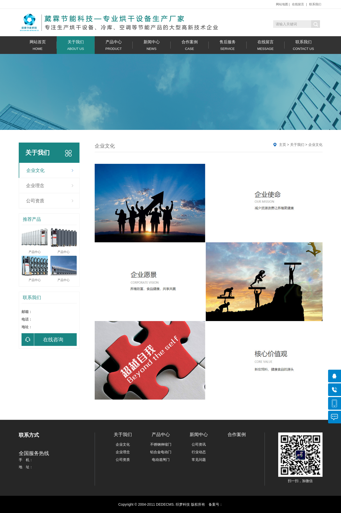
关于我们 (76, 45)
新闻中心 (152, 45)
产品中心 (114, 45)
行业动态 (199, 452)
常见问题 (199, 459)
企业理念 (35, 185)
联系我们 (315, 4)
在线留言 (298, 4)
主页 (282, 145)
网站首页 (38, 45)
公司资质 (35, 200)
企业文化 (35, 170)
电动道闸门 (161, 459)
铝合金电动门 (160, 452)
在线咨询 (42, 339)
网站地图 (282, 4)
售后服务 (228, 45)
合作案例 (190, 45)
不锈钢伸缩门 (160, 444)
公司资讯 (199, 444)
